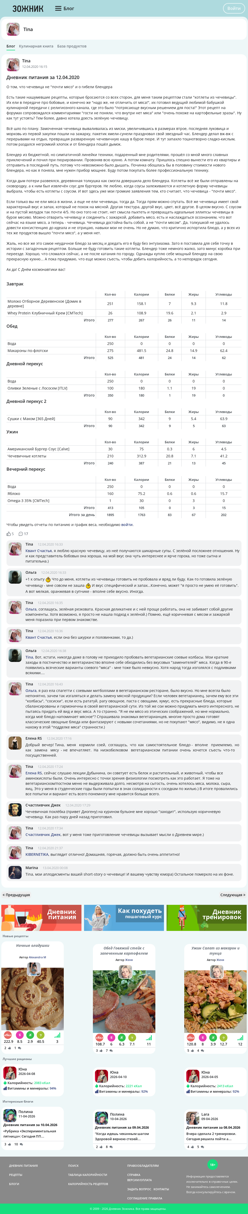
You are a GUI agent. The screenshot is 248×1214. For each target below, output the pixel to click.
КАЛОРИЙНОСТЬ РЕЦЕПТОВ (88, 1184)
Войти (234, 8)
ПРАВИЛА (155, 1198)
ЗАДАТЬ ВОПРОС (139, 1189)
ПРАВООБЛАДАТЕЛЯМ (143, 1166)
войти (127, 524)
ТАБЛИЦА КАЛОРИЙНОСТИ (87, 1175)
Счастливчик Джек (43, 805)
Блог (11, 46)
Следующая (232, 894)
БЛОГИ (14, 1184)
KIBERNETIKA (37, 854)
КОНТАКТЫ (161, 1189)
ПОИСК (73, 1166)
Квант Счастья (39, 550)
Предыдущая (16, 894)
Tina (28, 29)
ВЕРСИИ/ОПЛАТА (139, 1180)
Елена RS (34, 738)
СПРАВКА (133, 1175)
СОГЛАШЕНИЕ (137, 1198)
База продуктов (71, 46)
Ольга (31, 572)
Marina (32, 867)
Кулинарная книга (36, 46)
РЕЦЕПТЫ (15, 1175)
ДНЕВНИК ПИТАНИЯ (23, 1166)
